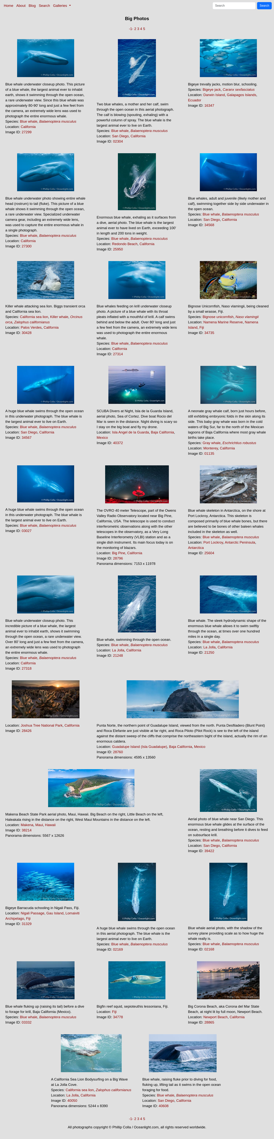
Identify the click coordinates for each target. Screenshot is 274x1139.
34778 (118, 1017)
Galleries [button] (60, 6)
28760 (118, 752)
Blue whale (28, 121)
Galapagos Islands (241, 95)
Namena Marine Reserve (223, 322)
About (21, 6)
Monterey (210, 448)
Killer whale (59, 317)
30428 (27, 333)
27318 (27, 668)
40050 (72, 1101)
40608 (164, 1106)
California (28, 127)
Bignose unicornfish (218, 317)
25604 (209, 553)
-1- (131, 29)
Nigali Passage (32, 913)
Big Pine (118, 553)
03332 (27, 1022)
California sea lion (34, 317)
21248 (118, 656)
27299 (27, 132)
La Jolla (118, 650)
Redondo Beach (124, 244)
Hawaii (50, 825)
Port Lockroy (213, 542)
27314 (118, 354)
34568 (209, 225)
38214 (27, 830)
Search (44, 6)
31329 (27, 924)
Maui (39, 825)
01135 (209, 453)
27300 (27, 246)
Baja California (162, 432)
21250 (209, 652)
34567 (27, 438)
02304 (118, 141)
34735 (209, 333)
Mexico (102, 438)
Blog (32, 6)
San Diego (120, 136)
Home (8, 6)
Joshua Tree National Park (42, 725)
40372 (118, 443)
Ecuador (194, 100)
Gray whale (211, 443)
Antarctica (196, 548)
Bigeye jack (212, 90)
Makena (27, 825)
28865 (209, 1022)
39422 (209, 851)
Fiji (201, 327)
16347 (209, 105)
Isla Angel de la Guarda (130, 432)
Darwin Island (214, 95)
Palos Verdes (31, 327)
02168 (209, 949)
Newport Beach (215, 1017)
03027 (27, 531)
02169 (118, 949)
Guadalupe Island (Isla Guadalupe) (139, 747)
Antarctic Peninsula (240, 542)
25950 (118, 249)
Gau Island (55, 913)
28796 (118, 558)
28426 (27, 731)
